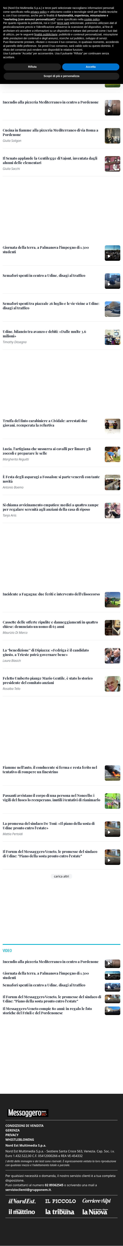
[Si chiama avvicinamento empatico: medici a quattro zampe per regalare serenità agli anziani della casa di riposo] (51, 507)
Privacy (11, 1135)
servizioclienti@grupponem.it (28, 1190)
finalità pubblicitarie (45, 34)
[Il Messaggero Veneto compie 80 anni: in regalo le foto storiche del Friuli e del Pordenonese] (52, 1011)
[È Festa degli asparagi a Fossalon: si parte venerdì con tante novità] (51, 479)
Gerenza (12, 1130)
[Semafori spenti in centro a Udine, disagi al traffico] (44, 275)
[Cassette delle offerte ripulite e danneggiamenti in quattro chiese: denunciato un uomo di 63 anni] (51, 624)
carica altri (61, 876)
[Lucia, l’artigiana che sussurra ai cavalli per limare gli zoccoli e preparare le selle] (51, 451)
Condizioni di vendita (24, 1126)
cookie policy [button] (92, 19)
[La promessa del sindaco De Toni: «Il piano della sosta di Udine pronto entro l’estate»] (51, 825)
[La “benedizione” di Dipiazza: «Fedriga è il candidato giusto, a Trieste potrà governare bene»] (51, 652)
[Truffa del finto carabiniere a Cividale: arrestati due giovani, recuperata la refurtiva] (51, 423)
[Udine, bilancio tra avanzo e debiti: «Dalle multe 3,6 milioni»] (51, 333)
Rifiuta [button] (32, 66)
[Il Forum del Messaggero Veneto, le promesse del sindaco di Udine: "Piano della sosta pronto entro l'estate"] (51, 853)
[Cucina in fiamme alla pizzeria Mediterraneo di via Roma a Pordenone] (51, 132)
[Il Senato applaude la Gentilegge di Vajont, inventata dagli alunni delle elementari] (51, 160)
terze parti (63, 23)
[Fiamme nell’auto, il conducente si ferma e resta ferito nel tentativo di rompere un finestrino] (51, 769)
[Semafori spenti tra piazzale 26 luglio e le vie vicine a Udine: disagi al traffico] (51, 305)
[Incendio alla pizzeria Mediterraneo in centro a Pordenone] (51, 102)
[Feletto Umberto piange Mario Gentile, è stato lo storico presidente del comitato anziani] (51, 680)
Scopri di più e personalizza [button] (61, 76)
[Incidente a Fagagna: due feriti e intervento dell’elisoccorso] (51, 594)
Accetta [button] (91, 66)
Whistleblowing (19, 1139)
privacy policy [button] (39, 11)
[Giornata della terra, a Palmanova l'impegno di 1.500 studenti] (51, 249)
